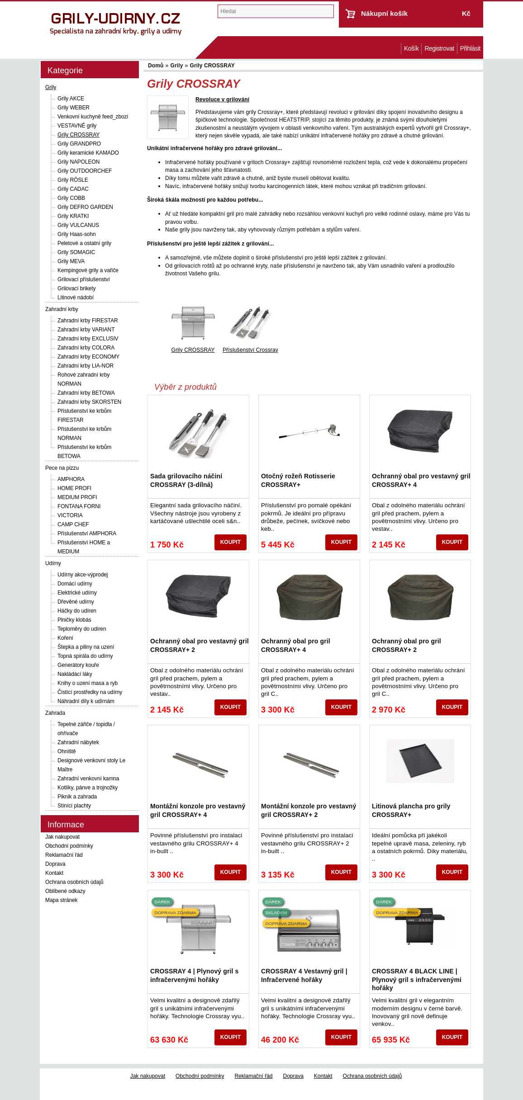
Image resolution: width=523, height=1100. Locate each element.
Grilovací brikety (76, 288)
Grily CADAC (73, 189)
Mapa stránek (61, 900)
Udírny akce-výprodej (82, 574)
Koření (65, 638)
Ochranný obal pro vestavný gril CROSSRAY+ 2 (199, 645)
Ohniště (66, 751)
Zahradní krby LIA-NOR (85, 366)
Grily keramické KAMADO (88, 153)
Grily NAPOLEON (78, 162)
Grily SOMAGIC (76, 252)
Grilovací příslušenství (83, 279)
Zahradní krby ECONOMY (88, 357)
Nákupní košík (384, 13)
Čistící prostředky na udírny (89, 692)
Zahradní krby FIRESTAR (87, 320)
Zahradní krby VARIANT (85, 329)
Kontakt (54, 873)
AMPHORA (71, 479)
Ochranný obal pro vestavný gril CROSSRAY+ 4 (421, 480)
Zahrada (55, 713)
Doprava (55, 864)
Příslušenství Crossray (250, 350)
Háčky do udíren (76, 611)
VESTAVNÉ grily (76, 126)
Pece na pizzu (62, 468)
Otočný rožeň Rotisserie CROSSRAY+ (298, 480)
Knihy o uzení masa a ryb (87, 683)
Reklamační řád (64, 855)
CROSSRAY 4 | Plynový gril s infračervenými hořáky (194, 975)
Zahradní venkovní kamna (88, 778)
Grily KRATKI (73, 216)
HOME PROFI (74, 488)
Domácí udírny (74, 584)
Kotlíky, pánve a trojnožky (87, 787)
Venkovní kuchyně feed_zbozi (92, 116)
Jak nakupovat (62, 837)
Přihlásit (470, 48)
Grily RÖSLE (72, 180)
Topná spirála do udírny (85, 656)
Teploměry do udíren (81, 629)
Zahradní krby (61, 309)
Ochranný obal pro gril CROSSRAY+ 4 (295, 645)
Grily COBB (71, 198)
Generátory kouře (78, 665)
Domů (396, 48)
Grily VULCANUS (78, 225)
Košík (411, 48)
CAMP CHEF (73, 524)
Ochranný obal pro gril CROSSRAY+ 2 (406, 645)
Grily (50, 87)
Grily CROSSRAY (78, 135)
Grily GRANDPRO (79, 144)
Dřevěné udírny (75, 602)
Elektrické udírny (77, 593)
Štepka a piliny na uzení (85, 647)
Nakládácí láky (74, 674)
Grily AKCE (70, 98)
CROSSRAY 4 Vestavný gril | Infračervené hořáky (304, 975)
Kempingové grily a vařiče (88, 270)
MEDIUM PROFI (77, 497)
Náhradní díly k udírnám (85, 701)
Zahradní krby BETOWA (86, 393)
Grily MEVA (71, 261)
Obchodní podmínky (69, 846)
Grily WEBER (73, 107)
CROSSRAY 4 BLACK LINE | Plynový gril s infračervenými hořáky (416, 979)
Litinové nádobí (75, 297)
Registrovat (439, 48)
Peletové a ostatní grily (84, 243)
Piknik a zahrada (77, 796)
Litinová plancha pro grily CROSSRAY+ (411, 810)
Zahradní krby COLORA (85, 348)
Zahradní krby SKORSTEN (89, 402)
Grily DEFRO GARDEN (85, 207)
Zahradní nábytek (78, 742)
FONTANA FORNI (78, 506)
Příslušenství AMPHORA (86, 533)
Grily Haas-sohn (76, 234)
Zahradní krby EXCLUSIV (88, 338)
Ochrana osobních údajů (74, 882)
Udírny (53, 563)
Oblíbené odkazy (65, 891)
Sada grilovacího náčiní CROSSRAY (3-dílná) (186, 480)
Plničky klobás (74, 620)
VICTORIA (70, 515)
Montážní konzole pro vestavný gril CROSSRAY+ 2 (308, 810)
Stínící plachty (74, 806)
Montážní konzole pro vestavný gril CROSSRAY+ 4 (197, 810)
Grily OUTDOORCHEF (84, 171)
